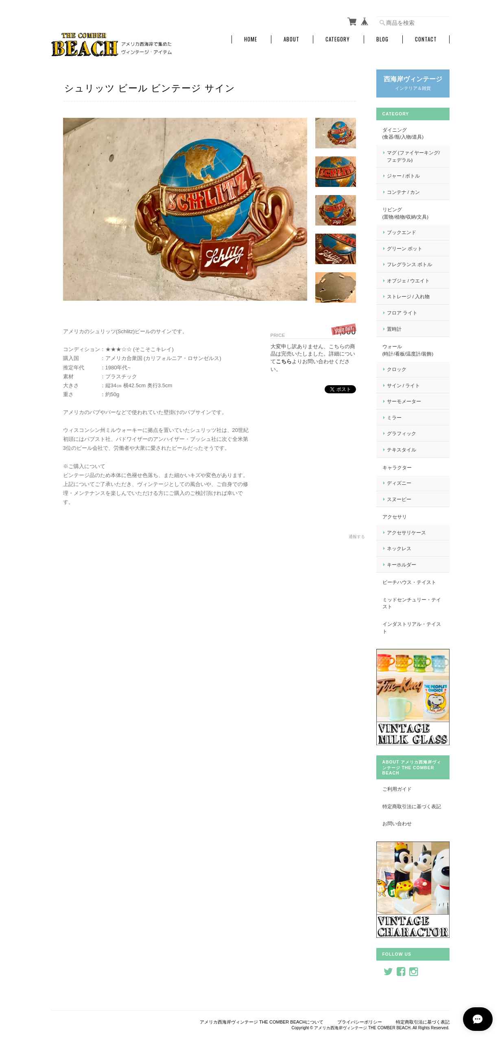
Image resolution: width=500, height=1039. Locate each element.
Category (337, 39)
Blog (382, 39)
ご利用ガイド (397, 789)
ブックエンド (401, 232)
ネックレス (399, 548)
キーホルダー (401, 564)
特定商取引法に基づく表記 (411, 806)
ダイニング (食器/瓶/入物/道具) (412, 133)
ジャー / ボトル (403, 175)
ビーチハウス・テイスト (409, 582)
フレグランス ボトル (409, 264)
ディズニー (399, 483)
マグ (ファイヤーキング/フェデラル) (413, 156)
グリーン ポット (404, 248)
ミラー (394, 417)
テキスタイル (401, 449)
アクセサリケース (406, 532)
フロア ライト (402, 312)
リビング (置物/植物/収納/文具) (412, 213)
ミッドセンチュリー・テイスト (411, 603)
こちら (284, 361)
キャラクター (397, 467)
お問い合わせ (397, 823)
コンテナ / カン (403, 192)
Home (250, 39)
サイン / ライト (403, 385)
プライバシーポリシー (359, 1021)
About (291, 39)
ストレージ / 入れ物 (408, 296)
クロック (396, 369)
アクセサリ (394, 516)
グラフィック (401, 433)
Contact (426, 39)
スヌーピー (399, 499)
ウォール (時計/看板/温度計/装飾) (411, 350)
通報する (357, 536)
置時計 (394, 329)
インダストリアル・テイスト (411, 627)
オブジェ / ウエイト (408, 280)
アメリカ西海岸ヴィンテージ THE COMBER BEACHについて (261, 1021)
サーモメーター (404, 401)
